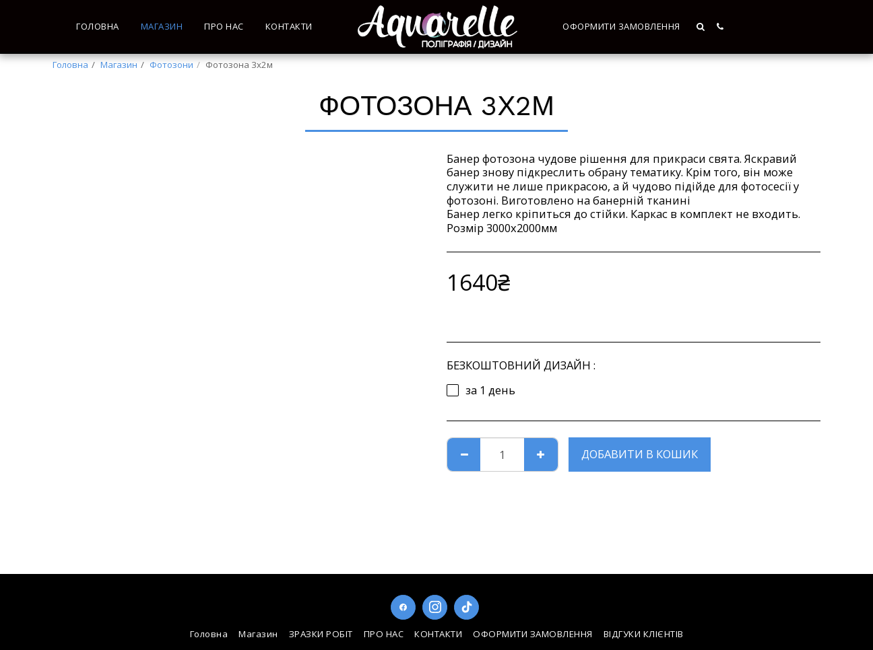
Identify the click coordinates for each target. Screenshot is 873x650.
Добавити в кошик (639, 454)
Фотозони (171, 65)
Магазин (118, 65)
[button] (701, 26)
